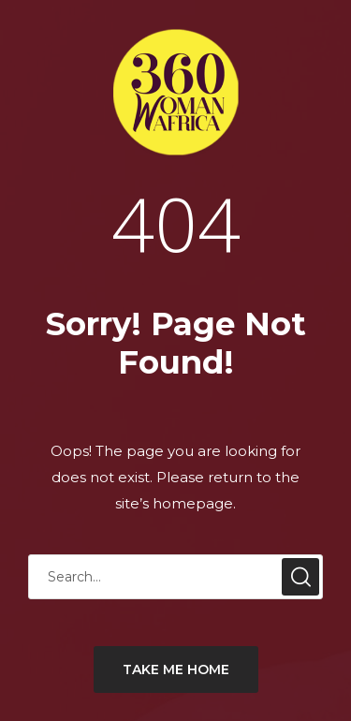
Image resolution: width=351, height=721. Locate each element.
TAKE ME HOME (176, 669)
